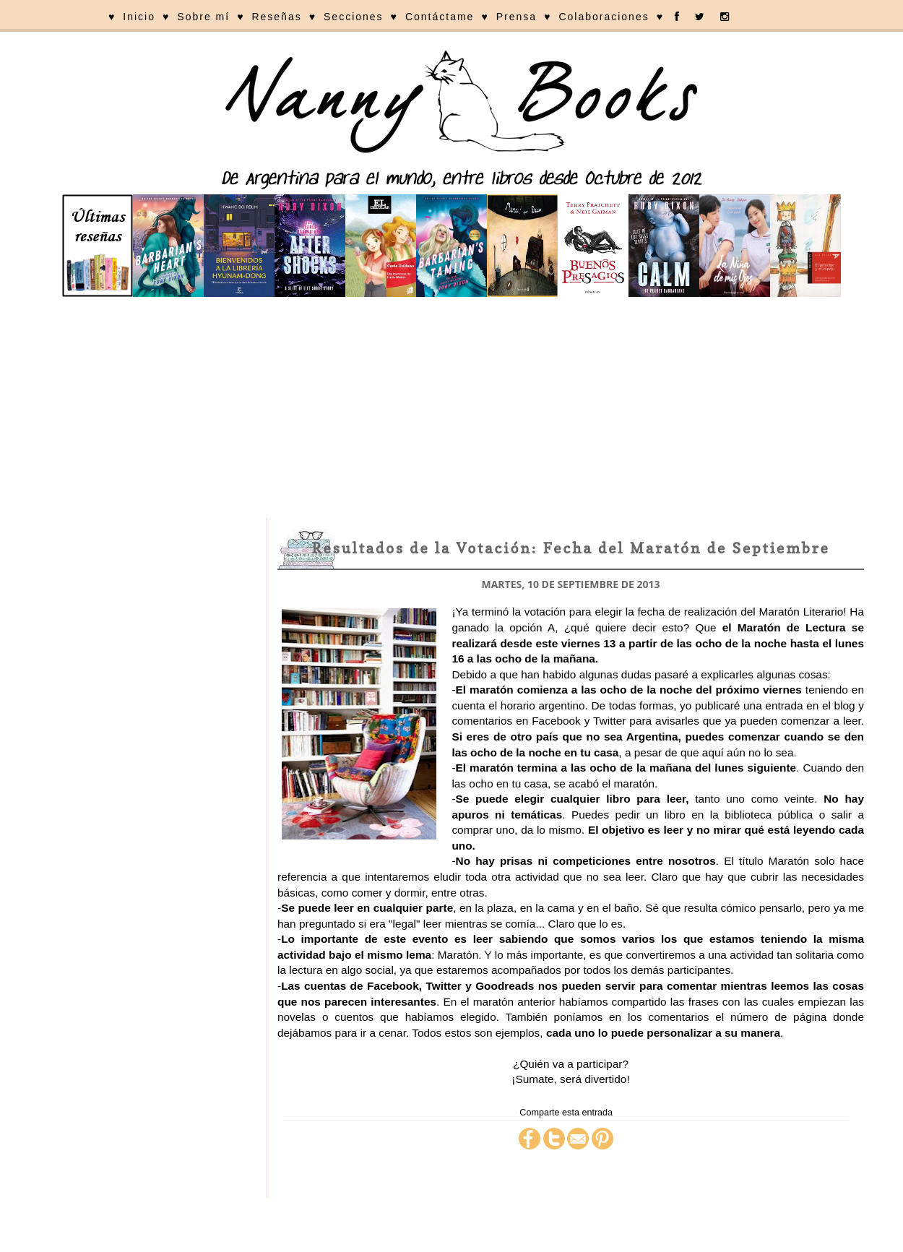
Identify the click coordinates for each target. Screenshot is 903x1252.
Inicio (139, 16)
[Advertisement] (451, 409)
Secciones (354, 16)
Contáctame (439, 16)
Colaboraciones (603, 16)
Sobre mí (203, 16)
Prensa (516, 16)
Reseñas (276, 16)
